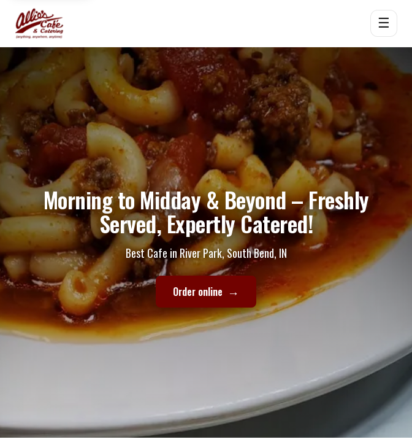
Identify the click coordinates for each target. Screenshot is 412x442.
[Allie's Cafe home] (39, 23)
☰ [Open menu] (384, 23)
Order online (206, 292)
